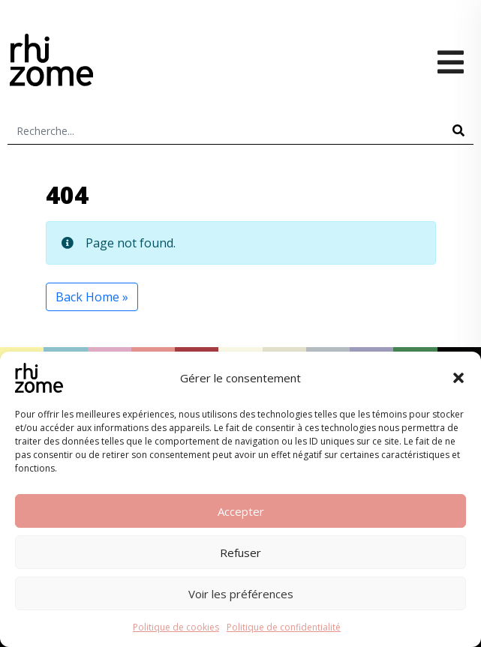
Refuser (240, 552)
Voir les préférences (240, 593)
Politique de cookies (176, 627)
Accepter (241, 511)
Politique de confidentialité (284, 627)
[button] (458, 377)
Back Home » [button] (92, 297)
